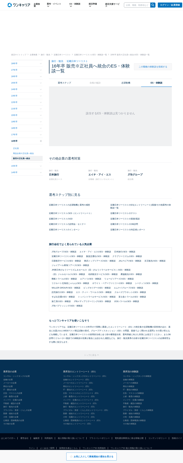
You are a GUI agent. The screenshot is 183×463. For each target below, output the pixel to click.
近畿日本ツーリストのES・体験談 (67, 256)
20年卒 (26, 115)
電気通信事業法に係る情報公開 (129, 438)
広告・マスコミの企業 (12, 393)
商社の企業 (8, 386)
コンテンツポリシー (157, 438)
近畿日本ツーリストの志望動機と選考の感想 (69, 205)
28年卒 (26, 63)
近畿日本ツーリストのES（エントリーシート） (71, 213)
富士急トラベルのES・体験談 (132, 297)
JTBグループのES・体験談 (64, 251)
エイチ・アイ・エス (99, 174)
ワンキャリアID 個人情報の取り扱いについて (131, 448)
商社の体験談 (128, 386)
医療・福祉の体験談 (131, 413)
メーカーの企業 (10, 383)
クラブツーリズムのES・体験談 (127, 256)
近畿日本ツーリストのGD (61, 219)
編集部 (36, 438)
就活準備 (93, 5)
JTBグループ (135, 174)
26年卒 (26, 76)
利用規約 (49, 438)
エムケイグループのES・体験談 (128, 288)
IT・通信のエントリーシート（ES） (78, 390)
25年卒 (26, 83)
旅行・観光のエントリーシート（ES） (79, 407)
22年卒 (26, 102)
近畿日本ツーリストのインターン (64, 229)
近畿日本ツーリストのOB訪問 (124, 224)
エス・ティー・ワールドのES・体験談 (93, 292)
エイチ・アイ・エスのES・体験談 (95, 251)
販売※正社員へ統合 (21, 158)
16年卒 (26, 141)
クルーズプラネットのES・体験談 (130, 292)
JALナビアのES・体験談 (130, 261)
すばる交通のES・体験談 (63, 297)
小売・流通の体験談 (131, 417)
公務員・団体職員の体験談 (134, 420)
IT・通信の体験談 (130, 390)
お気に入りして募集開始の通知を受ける (91, 456)
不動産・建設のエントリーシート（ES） (80, 403)
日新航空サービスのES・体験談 (66, 261)
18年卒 (26, 128)
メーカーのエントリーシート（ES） (78, 383)
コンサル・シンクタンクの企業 (16, 376)
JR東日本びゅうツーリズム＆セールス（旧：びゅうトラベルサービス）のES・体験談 (91, 270)
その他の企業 (9, 424)
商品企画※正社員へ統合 (23, 153)
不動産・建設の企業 (11, 403)
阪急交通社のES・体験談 (97, 256)
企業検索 (37, 5)
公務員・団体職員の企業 (13, 420)
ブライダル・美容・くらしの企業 (17, 410)
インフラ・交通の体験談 (133, 400)
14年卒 (26, 172)
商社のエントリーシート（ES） (76, 386)
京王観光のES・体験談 (155, 261)
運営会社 (24, 438)
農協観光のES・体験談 (131, 274)
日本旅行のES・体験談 (124, 251)
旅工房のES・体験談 (61, 301)
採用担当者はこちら (68, 448)
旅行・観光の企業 (10, 407)
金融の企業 (8, 380)
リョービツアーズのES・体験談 (119, 279)
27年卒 (26, 70)
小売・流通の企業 (10, 417)
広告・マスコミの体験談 (133, 393)
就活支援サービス (112, 5)
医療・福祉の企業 (10, 413)
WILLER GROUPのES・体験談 (66, 288)
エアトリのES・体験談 (90, 279)
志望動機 (125, 83)
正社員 (16, 148)
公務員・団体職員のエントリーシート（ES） (82, 420)
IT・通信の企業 (9, 390)
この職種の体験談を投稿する (153, 66)
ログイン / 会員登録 (170, 5)
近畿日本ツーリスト (77, 61)
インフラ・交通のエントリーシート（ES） (81, 400)
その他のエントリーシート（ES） (77, 424)
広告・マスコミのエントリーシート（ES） (81, 393)
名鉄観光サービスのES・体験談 (102, 274)
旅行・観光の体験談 (131, 407)
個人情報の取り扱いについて (71, 438)
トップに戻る (91, 355)
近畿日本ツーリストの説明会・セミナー (67, 224)
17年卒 (26, 134)
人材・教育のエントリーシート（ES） (79, 396)
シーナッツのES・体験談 (146, 283)
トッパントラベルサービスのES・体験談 (96, 297)
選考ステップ (64, 83)
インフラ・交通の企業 (12, 400)
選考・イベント (54, 5)
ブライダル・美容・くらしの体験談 (138, 410)
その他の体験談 (129, 424)
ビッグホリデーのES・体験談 (97, 288)
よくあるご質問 (47, 448)
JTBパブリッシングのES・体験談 (67, 306)
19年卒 (26, 121)
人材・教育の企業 (10, 396)
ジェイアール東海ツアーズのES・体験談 (70, 265)
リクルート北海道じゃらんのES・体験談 (70, 283)
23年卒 (26, 96)
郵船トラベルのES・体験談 (64, 279)
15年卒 (26, 166)
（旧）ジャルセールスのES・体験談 (68, 274)
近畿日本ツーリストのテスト (123, 213)
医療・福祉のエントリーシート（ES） (79, 413)
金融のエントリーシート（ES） (76, 380)
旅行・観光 (57, 61)
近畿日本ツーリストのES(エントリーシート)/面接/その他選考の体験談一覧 (140, 206)
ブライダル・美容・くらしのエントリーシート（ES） (86, 410)
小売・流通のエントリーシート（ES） (79, 417)
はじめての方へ (8, 438)
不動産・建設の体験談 (132, 403)
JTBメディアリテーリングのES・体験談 (92, 301)
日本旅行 (54, 174)
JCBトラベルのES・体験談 (126, 301)
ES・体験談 (74, 5)
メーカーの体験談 (130, 383)
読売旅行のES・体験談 (62, 292)
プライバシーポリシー (99, 438)
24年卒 (26, 89)
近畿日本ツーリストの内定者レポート (127, 229)
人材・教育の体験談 (131, 396)
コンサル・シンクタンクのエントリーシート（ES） (85, 376)
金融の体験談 (128, 380)
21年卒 (26, 109)
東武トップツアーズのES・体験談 (99, 261)
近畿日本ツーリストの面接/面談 (125, 219)
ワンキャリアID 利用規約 (94, 448)
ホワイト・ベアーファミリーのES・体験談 (112, 283)
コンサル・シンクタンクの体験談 (137, 376)
